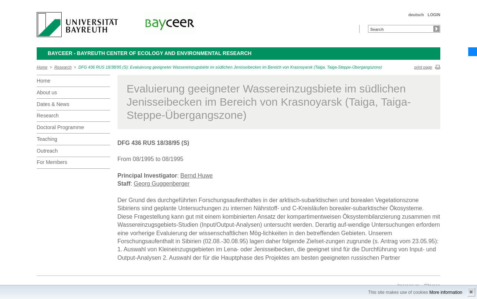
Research (63, 67)
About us (47, 92)
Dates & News (53, 104)
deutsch (416, 14)
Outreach (47, 151)
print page (423, 67)
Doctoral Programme (60, 127)
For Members (52, 162)
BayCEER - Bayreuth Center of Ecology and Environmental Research (149, 53)
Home (42, 67)
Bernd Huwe (197, 175)
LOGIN (433, 14)
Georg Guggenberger (161, 184)
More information (445, 292)
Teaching (47, 139)
